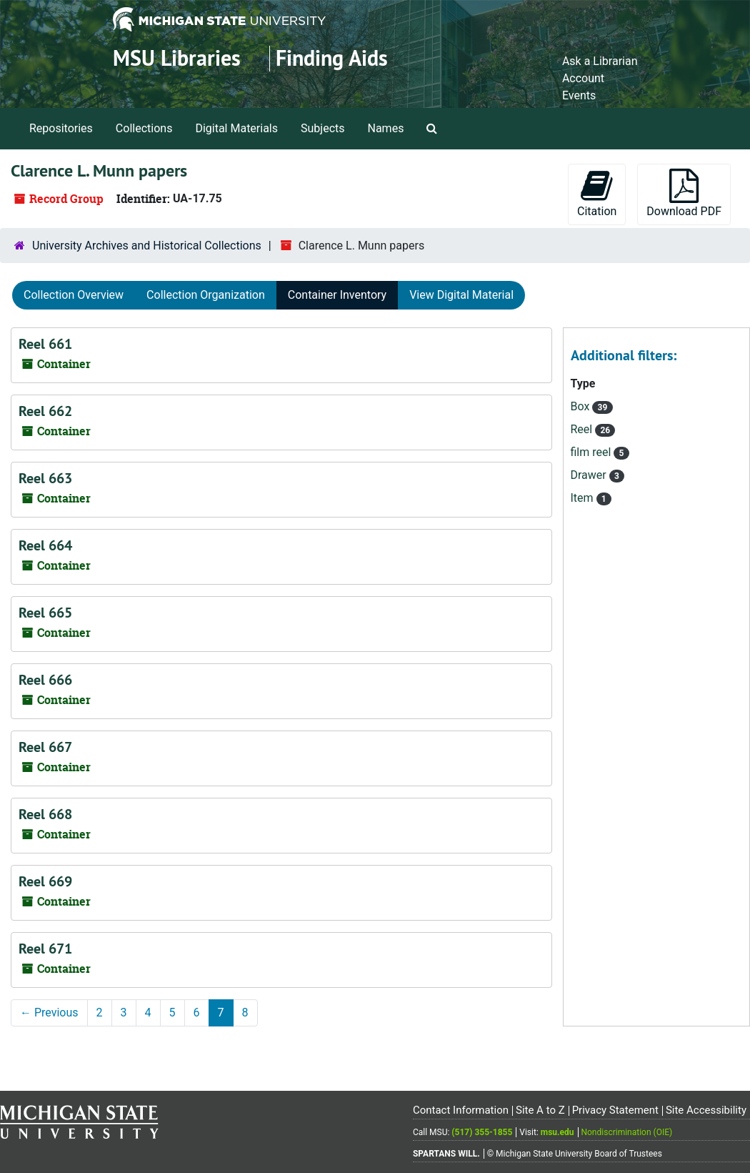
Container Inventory (337, 295)
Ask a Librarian (600, 61)
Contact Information (461, 1110)
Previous (49, 1012)
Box (582, 406)
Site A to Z (540, 1110)
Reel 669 (45, 881)
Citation (596, 193)
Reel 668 (45, 814)
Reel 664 (45, 545)
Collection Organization (205, 295)
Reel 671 (45, 948)
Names (386, 128)
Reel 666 (45, 679)
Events (579, 95)
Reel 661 (45, 344)
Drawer (590, 475)
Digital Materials (236, 128)
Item (583, 498)
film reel (592, 452)
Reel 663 (45, 478)
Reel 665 (45, 612)
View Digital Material (461, 295)
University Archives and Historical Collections (146, 245)
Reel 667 (45, 747)
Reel (583, 429)
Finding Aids (332, 58)
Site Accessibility (706, 1110)
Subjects (322, 128)
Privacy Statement (615, 1110)
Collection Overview (74, 295)
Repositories (61, 128)
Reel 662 (45, 411)
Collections (144, 128)
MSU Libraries (177, 58)
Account (583, 78)
